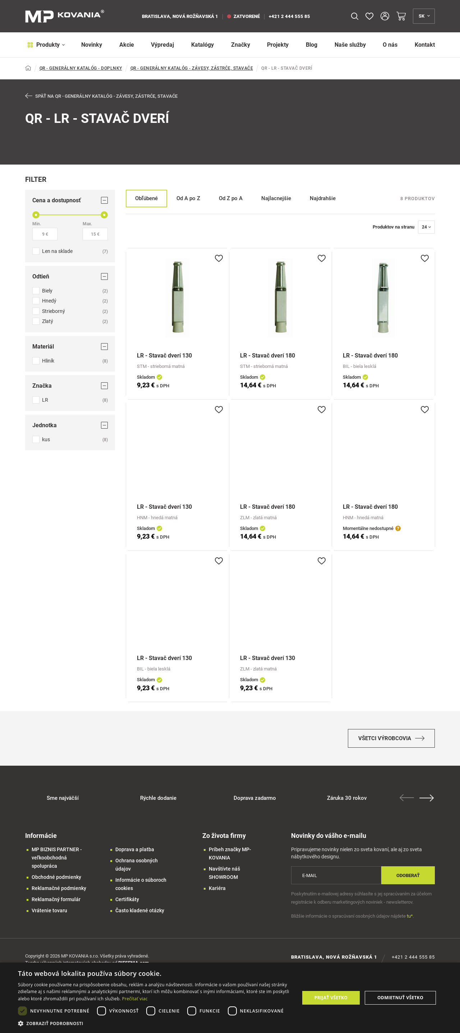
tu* (410, 919)
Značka (70, 386)
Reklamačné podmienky (59, 891)
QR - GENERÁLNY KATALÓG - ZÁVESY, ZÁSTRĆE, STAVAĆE (191, 68)
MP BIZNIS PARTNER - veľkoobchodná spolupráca (57, 861)
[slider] (36, 215)
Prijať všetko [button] (331, 998)
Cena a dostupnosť (70, 200)
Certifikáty (127, 902)
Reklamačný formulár (56, 902)
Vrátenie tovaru (49, 914)
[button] (154, 1023)
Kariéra (217, 891)
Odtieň (70, 276)
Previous (408, 801)
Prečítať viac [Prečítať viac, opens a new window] (135, 999)
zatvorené (243, 16)
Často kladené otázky (139, 914)
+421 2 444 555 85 (289, 16)
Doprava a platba (134, 853)
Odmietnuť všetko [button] (400, 998)
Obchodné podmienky (56, 880)
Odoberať (408, 878)
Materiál (70, 346)
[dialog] (230, 998)
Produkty (44, 44)
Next (427, 801)
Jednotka (70, 425)
